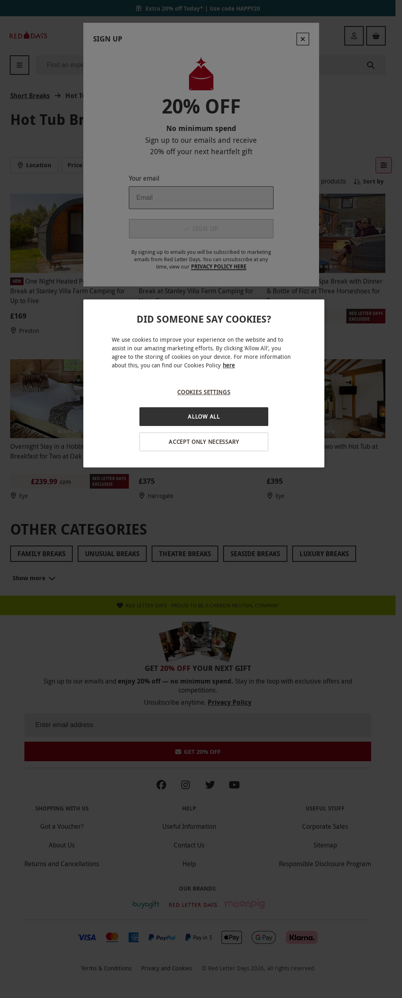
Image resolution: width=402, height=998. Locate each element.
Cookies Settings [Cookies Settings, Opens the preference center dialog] (203, 392)
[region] (203, 383)
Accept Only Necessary (204, 441)
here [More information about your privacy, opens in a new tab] (229, 365)
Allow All (203, 416)
